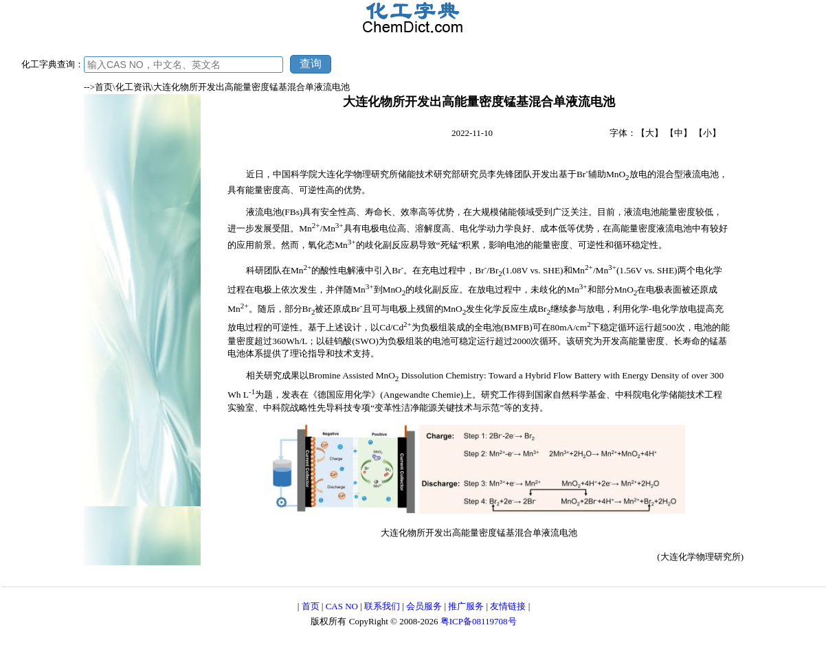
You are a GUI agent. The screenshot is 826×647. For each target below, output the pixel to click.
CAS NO (342, 606)
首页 (311, 606)
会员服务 (424, 606)
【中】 (678, 133)
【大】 (649, 133)
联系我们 (382, 606)
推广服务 (466, 606)
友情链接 (508, 606)
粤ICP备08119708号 (478, 621)
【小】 (707, 133)
